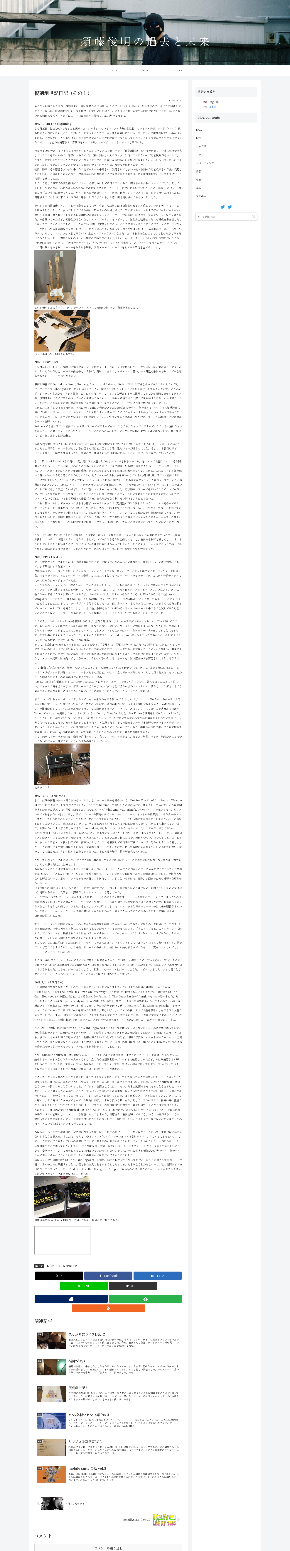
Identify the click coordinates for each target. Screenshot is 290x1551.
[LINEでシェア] (84, 1286)
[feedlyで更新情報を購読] (108, 1299)
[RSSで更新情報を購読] (117, 1299)
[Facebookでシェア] (108, 1276)
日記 (39, 1265)
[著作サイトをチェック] (100, 1299)
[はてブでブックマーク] (158, 1276)
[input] (226, 217)
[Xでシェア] (59, 1276)
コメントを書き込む (108, 1528)
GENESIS (53, 1265)
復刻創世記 (70, 1265)
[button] (133, 1286)
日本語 (212, 106)
